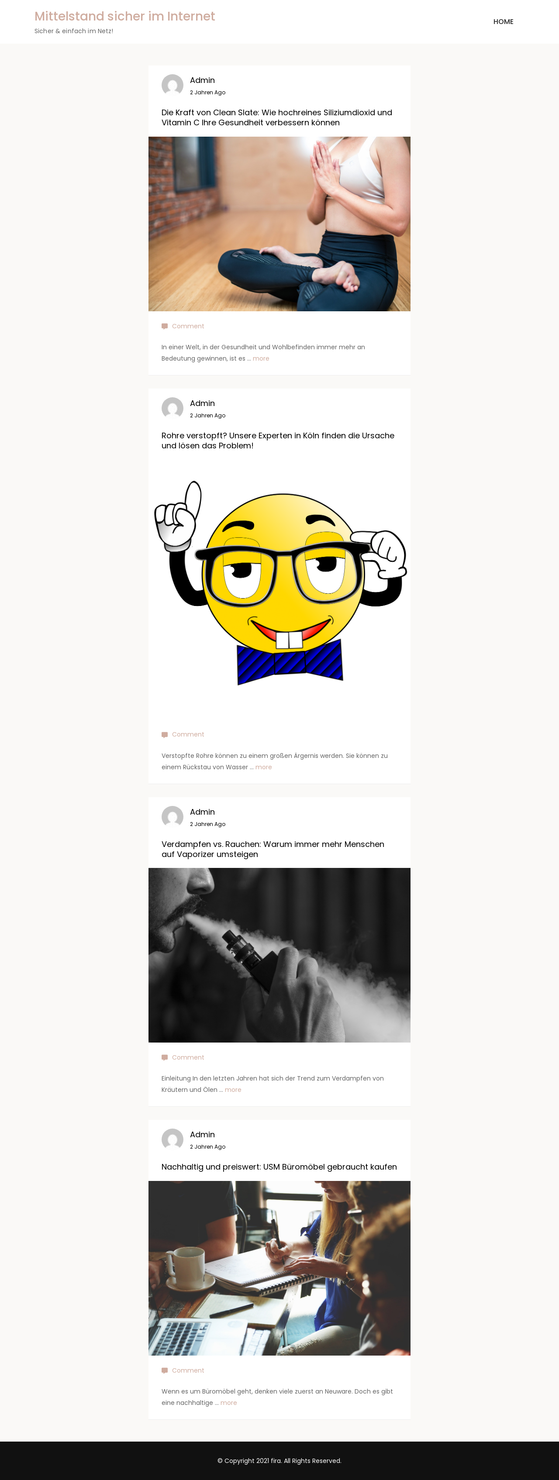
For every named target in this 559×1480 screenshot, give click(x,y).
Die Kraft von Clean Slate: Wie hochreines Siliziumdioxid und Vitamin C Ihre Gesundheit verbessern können (277, 117)
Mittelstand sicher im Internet (125, 16)
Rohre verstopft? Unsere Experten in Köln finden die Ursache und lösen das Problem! (278, 440)
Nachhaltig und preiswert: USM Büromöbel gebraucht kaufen (279, 1166)
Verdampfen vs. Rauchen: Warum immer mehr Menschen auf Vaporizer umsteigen (273, 849)
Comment (188, 326)
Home (503, 22)
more (261, 358)
